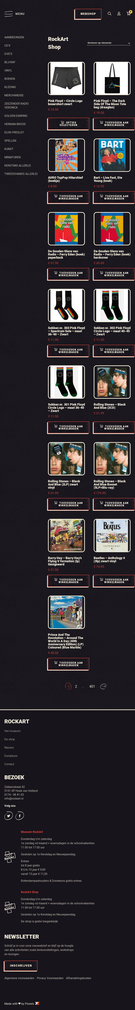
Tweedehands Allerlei (20, 174)
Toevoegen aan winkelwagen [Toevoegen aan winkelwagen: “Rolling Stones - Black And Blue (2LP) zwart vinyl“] (68, 504)
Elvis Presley (14, 132)
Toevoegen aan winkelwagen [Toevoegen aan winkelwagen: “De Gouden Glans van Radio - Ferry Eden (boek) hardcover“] (114, 274)
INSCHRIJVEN (21, 966)
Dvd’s (8, 54)
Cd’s (7, 45)
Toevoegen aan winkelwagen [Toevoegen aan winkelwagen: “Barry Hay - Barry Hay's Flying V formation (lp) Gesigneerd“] (68, 581)
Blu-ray (9, 62)
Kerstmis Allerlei (17, 165)
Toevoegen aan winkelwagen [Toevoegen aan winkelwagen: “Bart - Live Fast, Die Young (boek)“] (114, 198)
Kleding (10, 87)
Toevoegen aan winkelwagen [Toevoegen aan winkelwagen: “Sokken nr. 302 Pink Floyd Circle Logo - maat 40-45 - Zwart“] (114, 351)
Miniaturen (12, 157)
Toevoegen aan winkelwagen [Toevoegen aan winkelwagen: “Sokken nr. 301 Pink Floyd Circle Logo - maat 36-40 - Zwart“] (68, 428)
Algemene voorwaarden (19, 978)
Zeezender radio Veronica (16, 105)
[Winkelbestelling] (109, 43)
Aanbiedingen (14, 37)
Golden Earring (15, 116)
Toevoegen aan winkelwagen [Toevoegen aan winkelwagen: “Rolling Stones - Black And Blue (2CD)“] (114, 428)
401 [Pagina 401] (92, 686)
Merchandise (14, 95)
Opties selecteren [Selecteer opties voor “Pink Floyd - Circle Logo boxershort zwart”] (69, 124)
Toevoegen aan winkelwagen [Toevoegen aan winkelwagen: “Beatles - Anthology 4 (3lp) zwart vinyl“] (114, 581)
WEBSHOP (88, 14)
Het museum (12, 731)
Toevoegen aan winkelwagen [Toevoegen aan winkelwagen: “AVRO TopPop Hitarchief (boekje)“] (68, 198)
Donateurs (10, 756)
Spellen (10, 141)
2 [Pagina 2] (76, 686)
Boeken (9, 79)
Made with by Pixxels (22, 1004)
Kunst (8, 149)
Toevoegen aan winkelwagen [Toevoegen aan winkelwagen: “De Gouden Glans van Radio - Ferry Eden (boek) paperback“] (68, 274)
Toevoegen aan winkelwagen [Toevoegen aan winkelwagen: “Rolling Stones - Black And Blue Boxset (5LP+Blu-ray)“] (114, 504)
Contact (9, 764)
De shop (9, 739)
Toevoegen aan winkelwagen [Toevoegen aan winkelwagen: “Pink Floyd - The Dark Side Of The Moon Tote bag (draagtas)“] (114, 124)
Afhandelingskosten (78, 978)
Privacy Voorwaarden (50, 978)
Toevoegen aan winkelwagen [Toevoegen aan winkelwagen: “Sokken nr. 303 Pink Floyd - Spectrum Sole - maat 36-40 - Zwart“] (68, 351)
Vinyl (8, 70)
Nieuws (9, 747)
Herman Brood (15, 124)
